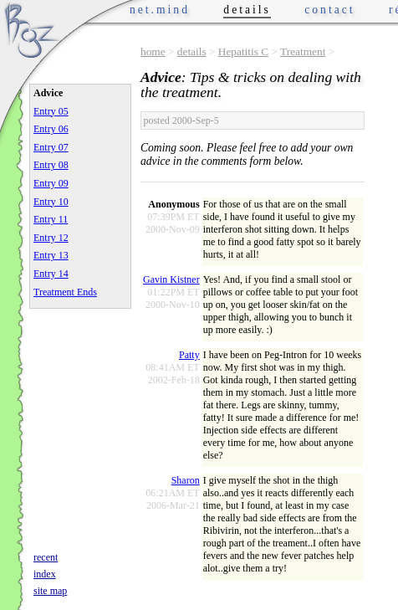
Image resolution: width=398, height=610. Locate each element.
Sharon (185, 480)
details (192, 51)
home (153, 51)
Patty (189, 355)
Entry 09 (51, 183)
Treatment (302, 51)
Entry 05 (51, 111)
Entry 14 (51, 273)
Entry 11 (50, 219)
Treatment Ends (65, 292)
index (44, 574)
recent (45, 557)
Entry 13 (51, 255)
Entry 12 (51, 237)
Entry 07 (51, 147)
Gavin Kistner (171, 279)
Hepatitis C (243, 51)
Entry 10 (51, 202)
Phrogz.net (31, 29)
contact (329, 9)
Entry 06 (51, 129)
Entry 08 (51, 165)
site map (50, 591)
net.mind (160, 9)
